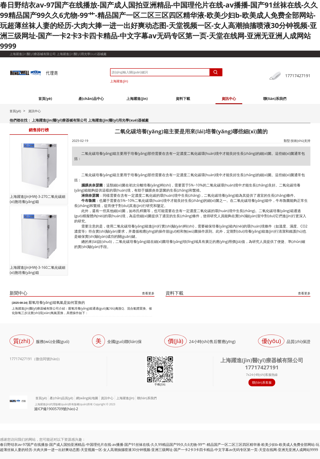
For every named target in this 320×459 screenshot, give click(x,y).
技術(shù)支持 (300, 141)
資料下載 (183, 98)
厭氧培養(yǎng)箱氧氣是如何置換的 (57, 302)
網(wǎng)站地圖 (87, 398)
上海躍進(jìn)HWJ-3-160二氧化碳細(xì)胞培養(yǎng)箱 (37, 270)
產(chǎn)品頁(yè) (61, 398)
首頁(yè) (45, 98)
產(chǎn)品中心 (91, 98)
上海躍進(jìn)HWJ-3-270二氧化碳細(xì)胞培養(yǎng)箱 (37, 199)
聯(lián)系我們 (275, 98)
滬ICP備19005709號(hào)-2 (56, 408)
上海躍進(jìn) (119, 81)
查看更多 (148, 293)
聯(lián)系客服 (262, 382)
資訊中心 (229, 98)
